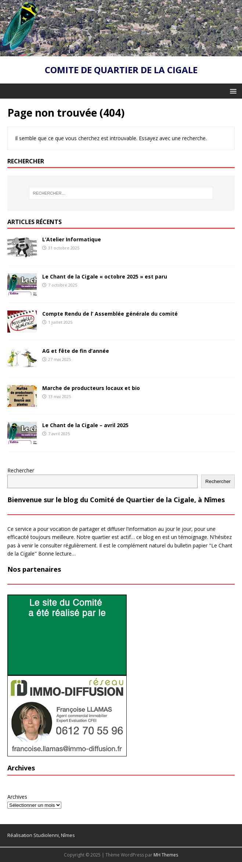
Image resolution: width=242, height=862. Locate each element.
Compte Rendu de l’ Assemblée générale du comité (110, 313)
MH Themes (165, 855)
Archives (17, 796)
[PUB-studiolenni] (67, 670)
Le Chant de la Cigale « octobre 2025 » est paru (104, 276)
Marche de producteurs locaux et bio (91, 387)
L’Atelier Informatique (71, 239)
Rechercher (20, 470)
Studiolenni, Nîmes (54, 835)
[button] (232, 90)
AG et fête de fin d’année (75, 350)
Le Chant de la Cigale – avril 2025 (85, 425)
